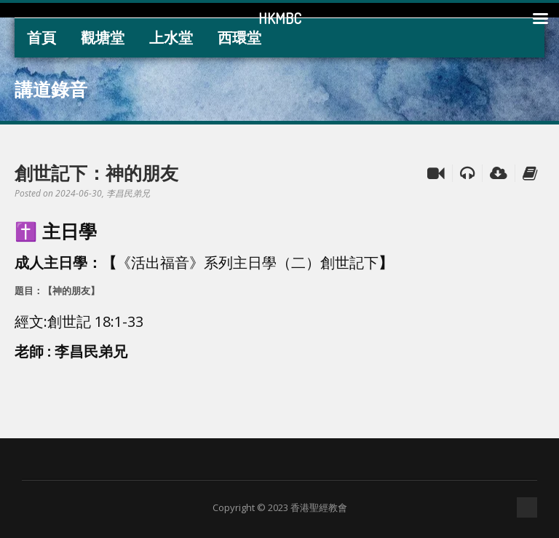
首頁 (41, 37)
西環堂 (239, 37)
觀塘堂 (102, 37)
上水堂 (171, 37)
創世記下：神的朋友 (96, 172)
